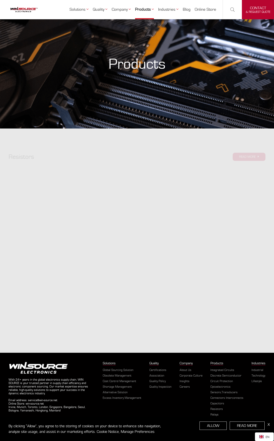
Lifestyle (257, 381)
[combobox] (264, 436)
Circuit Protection (221, 381)
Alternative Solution (115, 392)
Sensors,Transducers (224, 392)
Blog (187, 9)
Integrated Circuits (222, 370)
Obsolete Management (117, 375)
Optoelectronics (220, 387)
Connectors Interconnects (226, 398)
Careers (185, 387)
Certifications (157, 370)
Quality (100, 9)
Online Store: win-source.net (26, 403)
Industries (168, 9)
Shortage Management (117, 387)
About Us (185, 370)
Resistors (216, 409)
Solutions (79, 9)
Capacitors (217, 403)
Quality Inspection (160, 387)
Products (144, 9)
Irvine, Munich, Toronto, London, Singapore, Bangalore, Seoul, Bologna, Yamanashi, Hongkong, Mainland (47, 408)
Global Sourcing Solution (118, 370)
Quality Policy (157, 381)
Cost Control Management (119, 381)
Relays (214, 414)
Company (121, 9)
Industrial (257, 370)
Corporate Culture (191, 375)
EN (264, 437)
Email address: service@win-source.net (33, 400)
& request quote (258, 10)
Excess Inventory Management (122, 398)
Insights (184, 381)
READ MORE (247, 425)
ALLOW (213, 425)
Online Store (205, 9)
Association (156, 375)
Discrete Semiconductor (225, 375)
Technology (258, 375)
